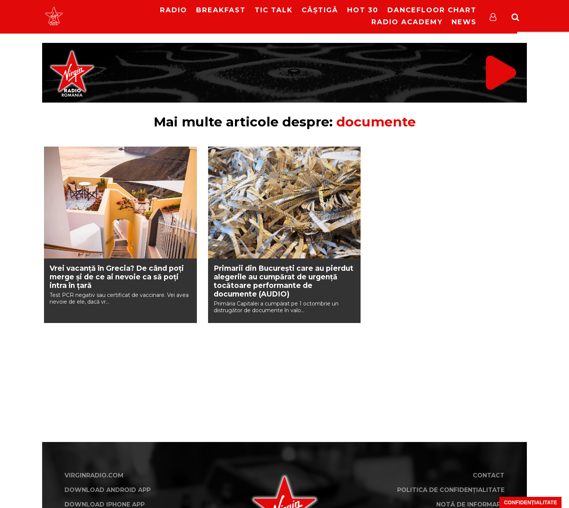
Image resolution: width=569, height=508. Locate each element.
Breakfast (221, 10)
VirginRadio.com (94, 475)
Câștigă (320, 10)
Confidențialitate (530, 502)
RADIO (173, 10)
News (464, 22)
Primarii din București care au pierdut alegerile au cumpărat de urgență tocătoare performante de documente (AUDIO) (283, 281)
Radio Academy (407, 22)
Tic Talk (274, 10)
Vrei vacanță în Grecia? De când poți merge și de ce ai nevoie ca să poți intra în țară (117, 277)
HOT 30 (362, 10)
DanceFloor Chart (432, 10)
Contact (488, 475)
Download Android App (108, 489)
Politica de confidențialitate (450, 489)
